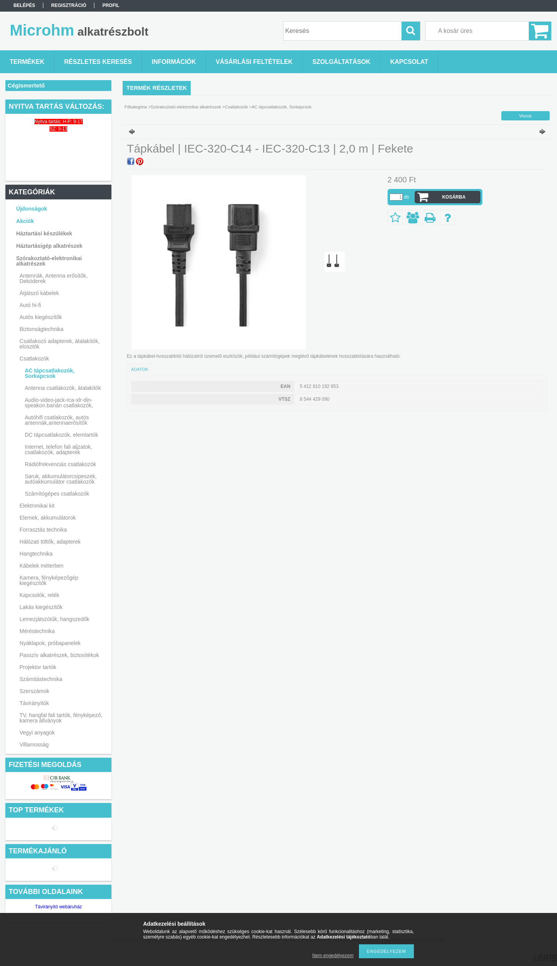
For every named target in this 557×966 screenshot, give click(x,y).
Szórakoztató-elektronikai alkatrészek (49, 261)
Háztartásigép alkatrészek (49, 246)
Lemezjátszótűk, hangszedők (55, 619)
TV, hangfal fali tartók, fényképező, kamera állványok (61, 718)
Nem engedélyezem (333, 955)
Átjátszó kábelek (39, 293)
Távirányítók (34, 703)
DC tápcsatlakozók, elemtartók (61, 435)
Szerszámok (35, 691)
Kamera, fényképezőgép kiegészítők (49, 580)
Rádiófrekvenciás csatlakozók (60, 464)
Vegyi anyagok (37, 732)
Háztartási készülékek (44, 233)
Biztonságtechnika (42, 329)
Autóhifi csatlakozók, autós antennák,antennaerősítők (57, 420)
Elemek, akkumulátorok (48, 518)
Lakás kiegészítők (41, 607)
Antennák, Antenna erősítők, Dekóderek (54, 278)
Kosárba (454, 197)
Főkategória (136, 107)
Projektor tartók (38, 667)
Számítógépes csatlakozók (57, 494)
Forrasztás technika (43, 530)
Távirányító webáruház (58, 906)
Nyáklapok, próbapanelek (50, 643)
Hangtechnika (36, 554)
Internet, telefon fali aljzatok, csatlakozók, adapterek (58, 449)
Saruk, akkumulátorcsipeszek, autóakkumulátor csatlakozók (61, 479)
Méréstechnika (37, 631)
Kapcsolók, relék (40, 595)
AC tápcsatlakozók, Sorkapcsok (49, 373)
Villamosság (34, 744)
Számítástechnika (41, 679)
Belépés (24, 5)
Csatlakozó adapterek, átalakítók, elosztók (60, 344)
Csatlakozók (34, 358)
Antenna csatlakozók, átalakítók (63, 388)
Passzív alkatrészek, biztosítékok (59, 655)
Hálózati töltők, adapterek (50, 542)
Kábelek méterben (42, 566)
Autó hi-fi (30, 305)
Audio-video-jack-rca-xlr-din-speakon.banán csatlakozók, (59, 402)
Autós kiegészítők (41, 317)
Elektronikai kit (37, 506)
